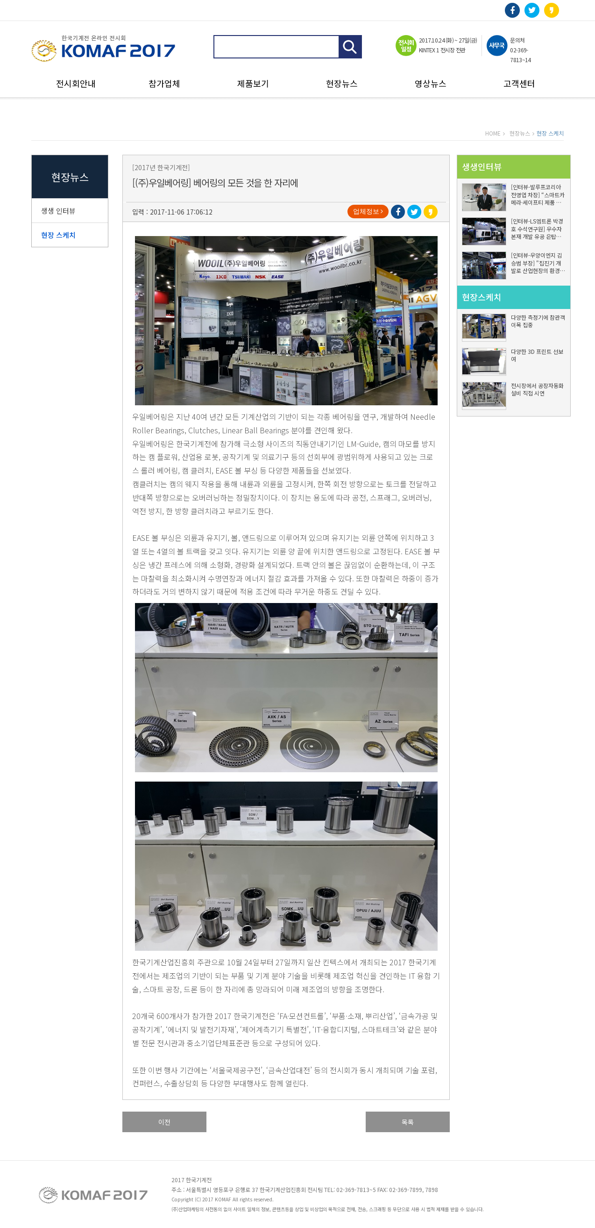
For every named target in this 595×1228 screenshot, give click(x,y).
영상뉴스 (430, 84)
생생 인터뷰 (58, 210)
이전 (164, 1122)
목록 (408, 1122)
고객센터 (519, 84)
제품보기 (253, 84)
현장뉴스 (342, 84)
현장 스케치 (58, 235)
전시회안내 (76, 84)
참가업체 (164, 84)
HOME (493, 133)
